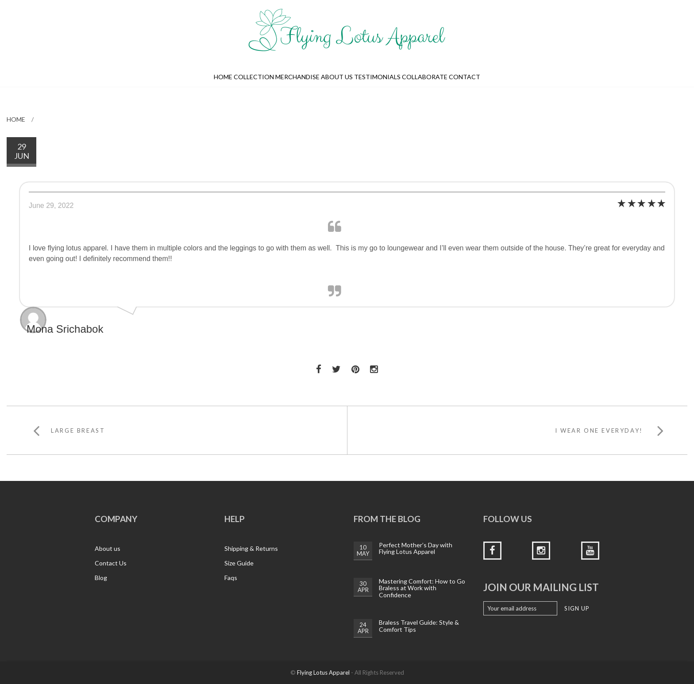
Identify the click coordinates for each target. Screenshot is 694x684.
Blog (101, 577)
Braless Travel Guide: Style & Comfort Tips (419, 626)
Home (223, 77)
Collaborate (424, 77)
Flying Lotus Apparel (323, 672)
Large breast (78, 430)
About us (337, 77)
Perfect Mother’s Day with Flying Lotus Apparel (415, 548)
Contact (464, 77)
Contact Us (111, 563)
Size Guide (239, 563)
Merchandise (297, 77)
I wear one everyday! (599, 430)
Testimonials (377, 77)
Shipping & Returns (251, 548)
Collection (254, 77)
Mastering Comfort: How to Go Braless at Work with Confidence (422, 588)
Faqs (230, 577)
